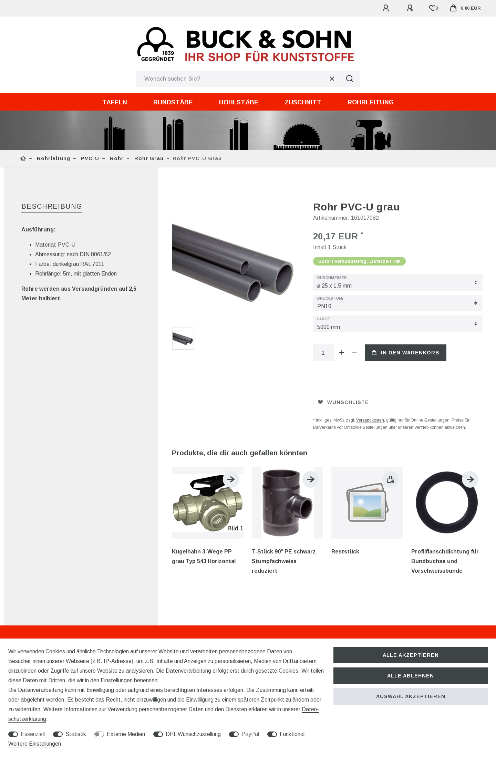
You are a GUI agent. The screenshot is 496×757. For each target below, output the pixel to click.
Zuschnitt (303, 102)
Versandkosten (370, 420)
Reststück (345, 551)
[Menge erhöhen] (342, 352)
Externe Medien (126, 734)
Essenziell (33, 734)
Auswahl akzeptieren (410, 696)
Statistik (75, 734)
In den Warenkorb (406, 352)
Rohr (116, 158)
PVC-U (89, 158)
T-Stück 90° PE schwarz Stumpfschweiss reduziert (284, 561)
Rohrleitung (371, 102)
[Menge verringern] (354, 352)
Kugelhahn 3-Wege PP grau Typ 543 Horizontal (204, 556)
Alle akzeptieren (411, 655)
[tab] (51, 206)
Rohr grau (148, 158)
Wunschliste (343, 402)
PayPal (250, 734)
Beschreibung (51, 206)
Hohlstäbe (238, 102)
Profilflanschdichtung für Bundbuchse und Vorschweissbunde (445, 561)
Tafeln (114, 102)
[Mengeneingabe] (323, 352)
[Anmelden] (386, 8)
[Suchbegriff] (238, 79)
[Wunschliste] (432, 8)
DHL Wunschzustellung (193, 734)
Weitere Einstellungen (34, 744)
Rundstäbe (173, 102)
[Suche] (350, 79)
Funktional (292, 734)
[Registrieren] (411, 8)
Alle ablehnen (410, 675)
